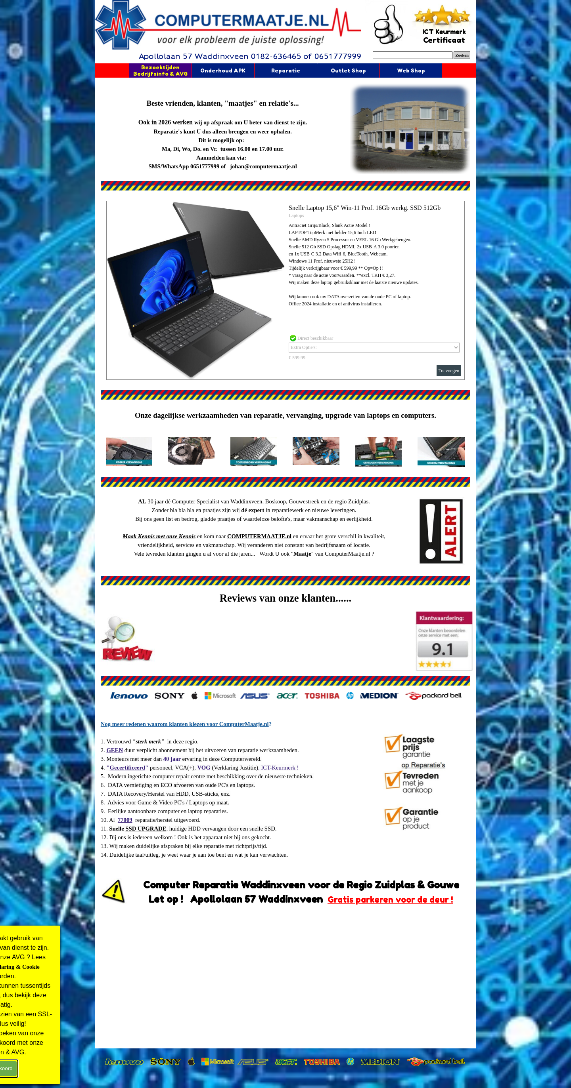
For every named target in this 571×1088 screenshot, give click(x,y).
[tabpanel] (222, 130)
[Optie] (374, 348)
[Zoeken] (412, 55)
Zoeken (462, 55)
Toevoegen (449, 370)
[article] (285, 290)
